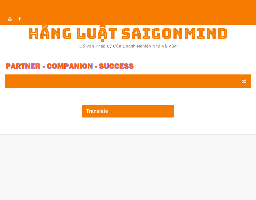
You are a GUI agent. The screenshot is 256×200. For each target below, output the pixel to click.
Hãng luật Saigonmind (128, 33)
